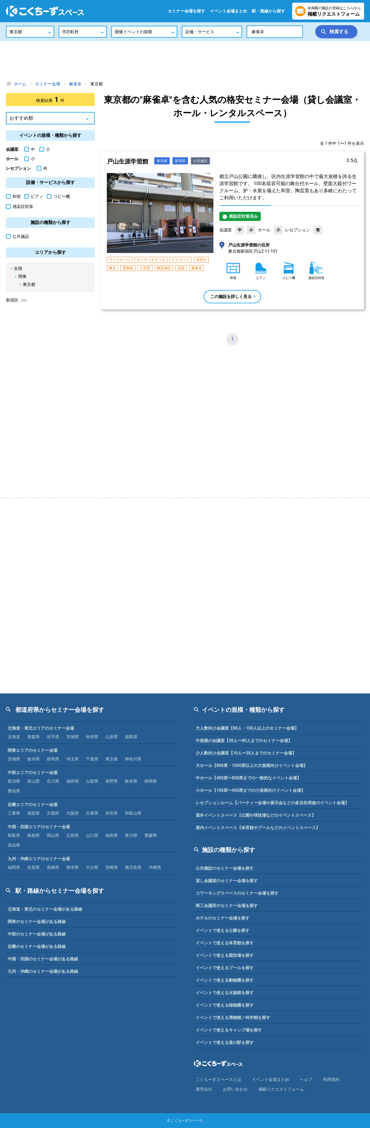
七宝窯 (145, 268)
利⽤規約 (331, 1079)
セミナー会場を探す (186, 11)
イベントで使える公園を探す (223, 930)
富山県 (33, 781)
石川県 (53, 781)
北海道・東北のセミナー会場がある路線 (45, 909)
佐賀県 (33, 867)
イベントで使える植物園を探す (225, 1005)
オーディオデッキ (151, 260)
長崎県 (53, 867)
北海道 (14, 736)
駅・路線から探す (268, 11)
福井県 (72, 781)
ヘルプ (306, 1079)
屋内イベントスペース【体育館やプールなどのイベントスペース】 (258, 827)
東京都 (162, 161)
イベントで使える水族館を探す (225, 992)
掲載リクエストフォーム (281, 1089)
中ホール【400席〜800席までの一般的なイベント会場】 (248, 778)
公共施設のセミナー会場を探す (225, 868)
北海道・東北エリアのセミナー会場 (41, 728)
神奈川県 (133, 759)
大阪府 (72, 813)
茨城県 (14, 759)
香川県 (131, 835)
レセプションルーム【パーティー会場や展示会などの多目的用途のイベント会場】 (272, 802)
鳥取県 (14, 835)
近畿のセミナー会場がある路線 (37, 946)
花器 (181, 268)
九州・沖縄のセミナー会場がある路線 (43, 971)
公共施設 (200, 161)
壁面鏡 (128, 268)
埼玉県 (72, 759)
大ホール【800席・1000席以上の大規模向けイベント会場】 (252, 765)
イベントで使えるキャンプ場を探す (229, 1030)
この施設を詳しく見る (231, 296)
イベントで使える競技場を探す (225, 955)
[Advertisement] (185, 60)
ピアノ (33, 196)
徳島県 (111, 835)
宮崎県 (111, 867)
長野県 (111, 781)
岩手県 (53, 736)
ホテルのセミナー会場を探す (223, 918)
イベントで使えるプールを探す (225, 967)
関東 (22, 276)
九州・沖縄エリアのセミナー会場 (39, 858)
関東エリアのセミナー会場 (32, 750)
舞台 (112, 268)
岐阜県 (131, 781)
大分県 (92, 867)
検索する (338, 31)
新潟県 (14, 781)
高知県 (14, 845)
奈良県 (111, 813)
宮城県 (72, 736)
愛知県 (14, 791)
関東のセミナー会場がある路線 (37, 921)
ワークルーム (119, 260)
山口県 (92, 835)
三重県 (14, 813)
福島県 (131, 736)
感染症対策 (19, 206)
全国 (18, 268)
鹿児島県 (133, 867)
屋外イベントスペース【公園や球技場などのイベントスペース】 (256, 815)
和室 (13, 196)
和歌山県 (133, 813)
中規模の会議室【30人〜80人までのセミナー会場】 (244, 740)
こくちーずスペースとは (218, 1079)
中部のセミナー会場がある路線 (37, 934)
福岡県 (14, 867)
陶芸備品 (164, 268)
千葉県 (92, 759)
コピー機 (58, 196)
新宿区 (180, 161)
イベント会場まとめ (228, 11)
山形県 (111, 736)
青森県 (33, 736)
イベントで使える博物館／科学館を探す (233, 1017)
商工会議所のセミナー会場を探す (227, 905)
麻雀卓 (196, 268)
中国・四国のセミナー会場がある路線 (43, 958)
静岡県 (150, 781)
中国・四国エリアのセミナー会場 (39, 826)
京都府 (53, 813)
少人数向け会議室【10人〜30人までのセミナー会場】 (246, 753)
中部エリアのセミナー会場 (32, 772)
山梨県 (92, 781)
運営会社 (204, 1089)
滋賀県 (33, 813)
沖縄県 (155, 867)
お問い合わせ (235, 1089)
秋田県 (92, 736)
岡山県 (53, 835)
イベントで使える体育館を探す (225, 942)
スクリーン (180, 260)
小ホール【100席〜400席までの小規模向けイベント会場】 (250, 790)
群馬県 (53, 759)
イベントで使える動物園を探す (225, 980)
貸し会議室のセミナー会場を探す (227, 880)
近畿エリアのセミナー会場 (32, 804)
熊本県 (72, 867)
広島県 (72, 835)
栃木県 (33, 759)
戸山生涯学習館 (127, 161)
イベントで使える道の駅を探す (225, 1042)
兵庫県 (92, 813)
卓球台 (201, 260)
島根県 (33, 835)
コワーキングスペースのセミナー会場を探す (237, 893)
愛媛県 (150, 835)
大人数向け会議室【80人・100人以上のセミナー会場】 (247, 728)
